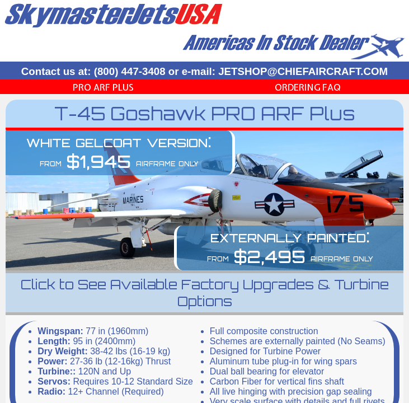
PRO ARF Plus (103, 87)
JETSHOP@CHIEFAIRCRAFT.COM (303, 71)
